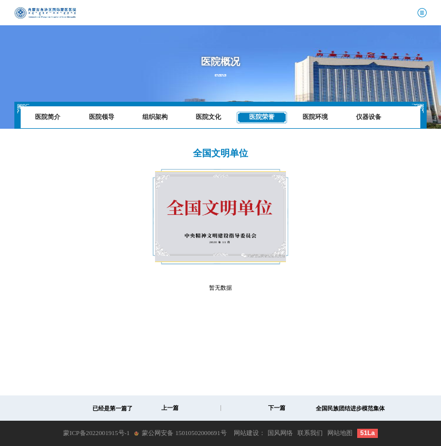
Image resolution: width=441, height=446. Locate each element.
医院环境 (315, 116)
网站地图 (340, 432)
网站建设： (249, 432)
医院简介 (47, 116)
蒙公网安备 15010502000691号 (184, 432)
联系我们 (310, 432)
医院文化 (208, 116)
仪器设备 (368, 116)
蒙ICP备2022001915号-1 (96, 432)
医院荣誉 (261, 116)
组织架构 (155, 116)
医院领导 (101, 116)
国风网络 (280, 432)
